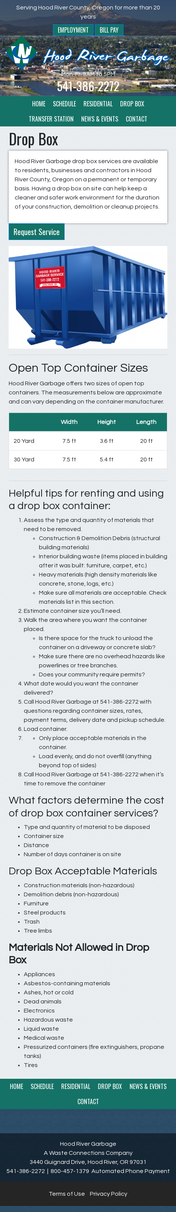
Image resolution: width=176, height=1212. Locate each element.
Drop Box (132, 103)
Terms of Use (67, 1194)
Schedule (64, 103)
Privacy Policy (108, 1194)
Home (38, 103)
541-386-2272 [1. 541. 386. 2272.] (88, 86)
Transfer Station (51, 118)
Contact (136, 118)
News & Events (99, 118)
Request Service (37, 231)
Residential (98, 103)
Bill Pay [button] (109, 29)
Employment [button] (73, 29)
